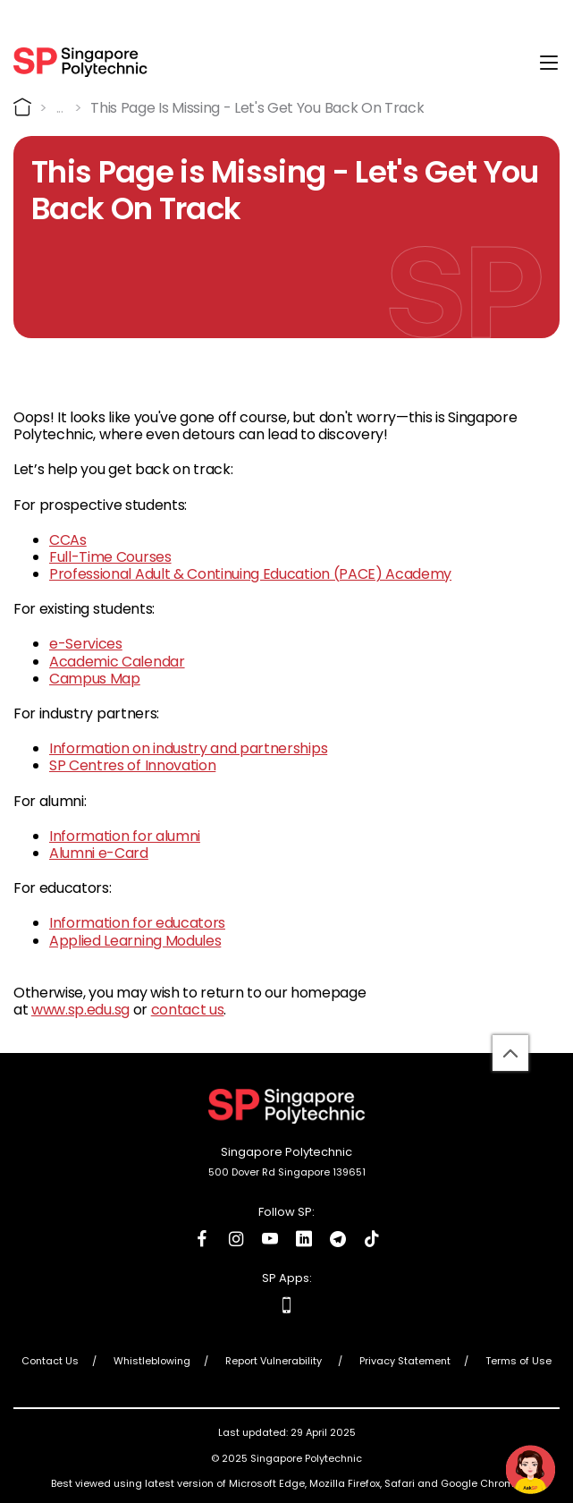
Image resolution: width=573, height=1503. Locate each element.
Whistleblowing (152, 1361)
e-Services (85, 643)
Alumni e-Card (98, 853)
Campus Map (94, 678)
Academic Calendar (117, 661)
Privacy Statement (405, 1361)
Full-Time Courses (110, 557)
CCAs (68, 540)
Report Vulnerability (274, 1361)
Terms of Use (518, 1361)
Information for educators (137, 923)
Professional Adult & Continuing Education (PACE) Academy (250, 574)
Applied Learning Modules (135, 940)
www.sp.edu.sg (80, 1009)
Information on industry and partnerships (188, 748)
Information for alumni (124, 836)
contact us (187, 1009)
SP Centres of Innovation (132, 765)
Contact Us (50, 1361)
